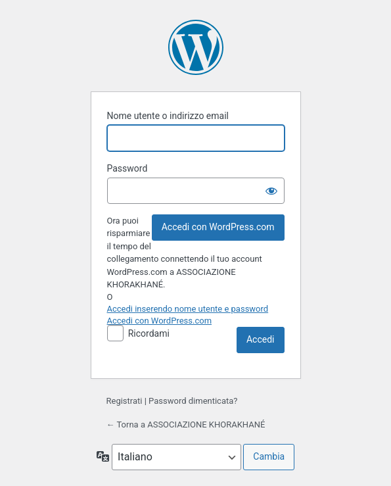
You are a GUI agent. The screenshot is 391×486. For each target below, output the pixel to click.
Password (127, 168)
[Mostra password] (271, 191)
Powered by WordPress (195, 47)
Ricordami (149, 333)
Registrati (124, 401)
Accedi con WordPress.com (218, 227)
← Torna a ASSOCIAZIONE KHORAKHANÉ (185, 424)
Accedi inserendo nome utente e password (188, 309)
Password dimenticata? (193, 401)
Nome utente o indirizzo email (168, 115)
